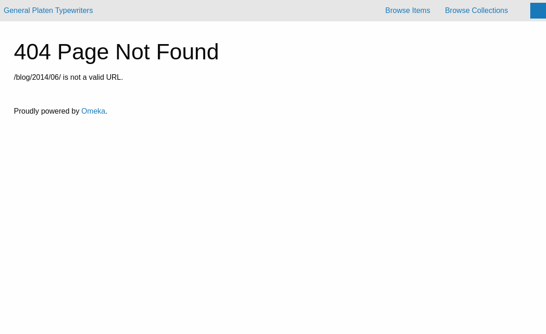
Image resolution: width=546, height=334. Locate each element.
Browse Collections (476, 10)
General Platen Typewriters (48, 10)
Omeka (94, 111)
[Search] (538, 11)
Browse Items (407, 10)
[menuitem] (408, 10)
